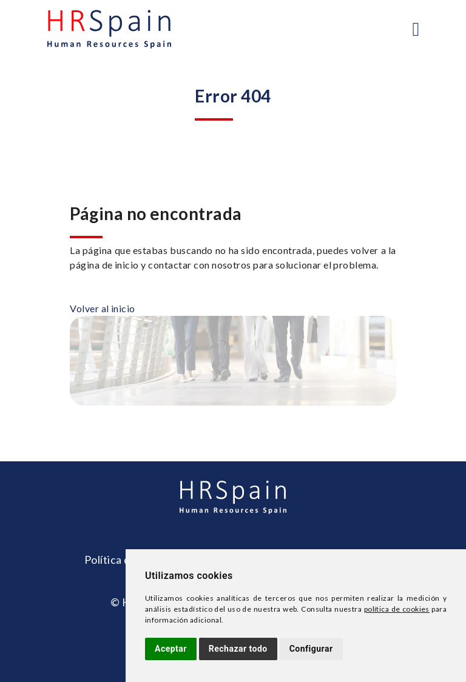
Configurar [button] (311, 649)
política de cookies (397, 608)
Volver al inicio (102, 308)
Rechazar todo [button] (238, 649)
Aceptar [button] (171, 649)
